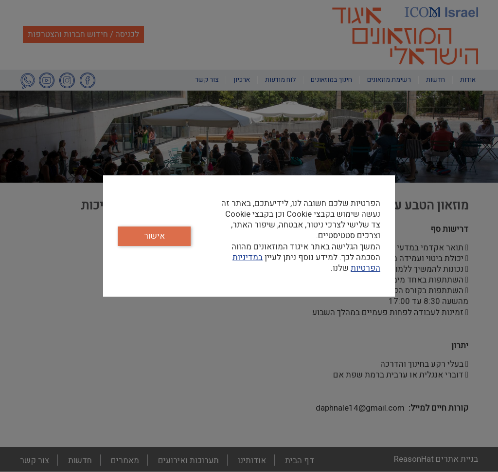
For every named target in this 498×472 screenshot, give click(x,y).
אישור (154, 236)
